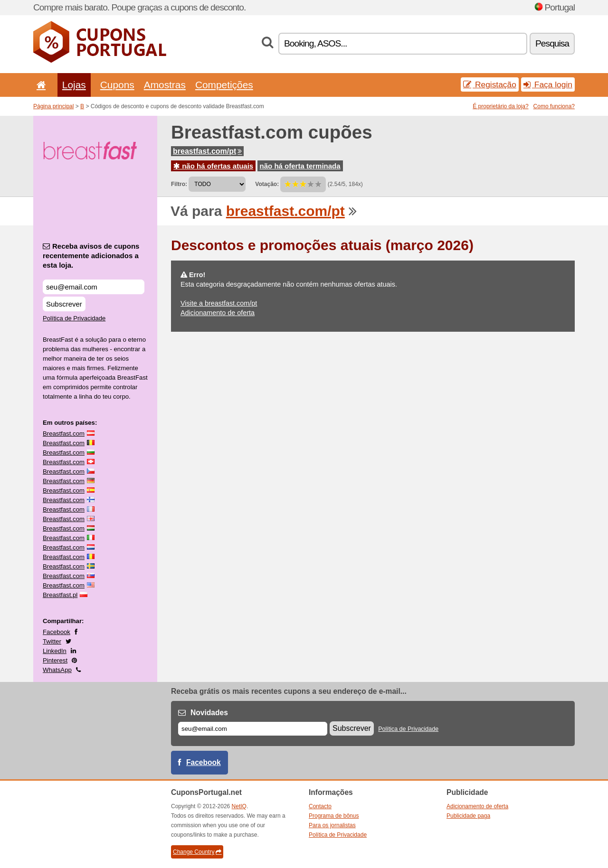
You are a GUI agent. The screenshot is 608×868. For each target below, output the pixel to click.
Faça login (547, 84)
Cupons (117, 84)
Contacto (320, 806)
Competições (224, 84)
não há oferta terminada (300, 166)
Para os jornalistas (332, 825)
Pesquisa (552, 43)
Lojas (74, 84)
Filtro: (179, 184)
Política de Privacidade (74, 318)
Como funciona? (554, 106)
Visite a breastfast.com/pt (218, 303)
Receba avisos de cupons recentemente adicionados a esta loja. (91, 255)
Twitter (52, 641)
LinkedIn (54, 650)
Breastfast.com (64, 433)
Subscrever (64, 304)
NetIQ (239, 806)
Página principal (53, 106)
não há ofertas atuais (213, 166)
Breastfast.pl (60, 594)
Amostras (165, 84)
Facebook (56, 631)
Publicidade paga (468, 815)
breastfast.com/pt (207, 151)
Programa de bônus (334, 815)
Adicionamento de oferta (217, 313)
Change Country (197, 852)
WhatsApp (57, 669)
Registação (489, 84)
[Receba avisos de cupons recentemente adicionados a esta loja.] (93, 287)
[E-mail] (252, 729)
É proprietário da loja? (500, 106)
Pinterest (55, 660)
